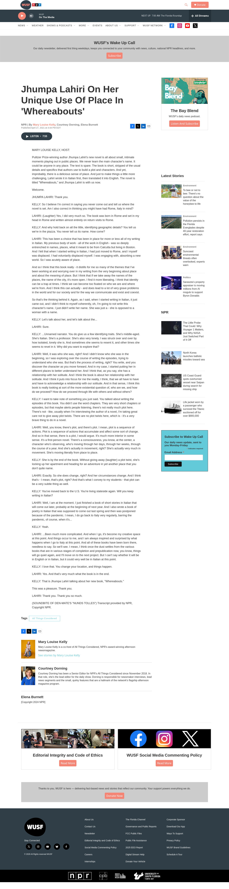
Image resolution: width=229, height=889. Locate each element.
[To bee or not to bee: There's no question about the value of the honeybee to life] (171, 198)
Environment (189, 192)
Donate (203, 8)
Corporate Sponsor (176, 826)
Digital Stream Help (135, 861)
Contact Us (90, 833)
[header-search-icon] (188, 8)
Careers (88, 861)
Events (97, 32)
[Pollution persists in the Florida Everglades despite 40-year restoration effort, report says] (171, 228)
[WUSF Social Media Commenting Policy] (164, 745)
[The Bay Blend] (184, 98)
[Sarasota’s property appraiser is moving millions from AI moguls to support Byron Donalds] (171, 290)
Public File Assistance (136, 847)
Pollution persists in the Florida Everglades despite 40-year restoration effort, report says (194, 234)
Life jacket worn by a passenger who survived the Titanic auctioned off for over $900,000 (193, 416)
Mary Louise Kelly (44, 131)
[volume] (31, 22)
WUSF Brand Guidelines (178, 854)
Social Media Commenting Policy (101, 854)
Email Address (174, 459)
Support (130, 32)
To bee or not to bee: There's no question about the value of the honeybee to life (193, 204)
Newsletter (90, 840)
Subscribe (114, 62)
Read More (68, 770)
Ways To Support (175, 840)
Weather (38, 32)
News (21, 32)
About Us (89, 826)
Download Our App (176, 833)
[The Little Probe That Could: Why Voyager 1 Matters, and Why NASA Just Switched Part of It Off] (171, 334)
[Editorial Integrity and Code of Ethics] (67, 745)
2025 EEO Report (134, 854)
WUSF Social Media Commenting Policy (164, 762)
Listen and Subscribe (184, 130)
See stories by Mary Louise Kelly (59, 662)
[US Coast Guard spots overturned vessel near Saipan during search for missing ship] (171, 387)
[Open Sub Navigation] (27, 32)
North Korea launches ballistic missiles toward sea (194, 363)
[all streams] (200, 22)
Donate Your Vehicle (135, 868)
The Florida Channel (135, 826)
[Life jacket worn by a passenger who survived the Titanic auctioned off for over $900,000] (171, 414)
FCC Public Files (134, 840)
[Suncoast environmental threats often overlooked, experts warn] (171, 259)
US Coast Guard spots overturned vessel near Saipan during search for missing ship (193, 389)
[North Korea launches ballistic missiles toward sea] (171, 364)
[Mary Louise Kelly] (28, 656)
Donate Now (114, 802)
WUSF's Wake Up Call (114, 49)
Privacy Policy (173, 847)
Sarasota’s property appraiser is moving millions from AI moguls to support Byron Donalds (194, 296)
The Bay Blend (184, 117)
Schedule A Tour (174, 861)
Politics (187, 284)
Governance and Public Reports (141, 833)
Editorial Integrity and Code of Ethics (68, 762)
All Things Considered (44, 625)
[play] (21, 22)
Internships (90, 868)
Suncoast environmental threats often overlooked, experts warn (194, 265)
